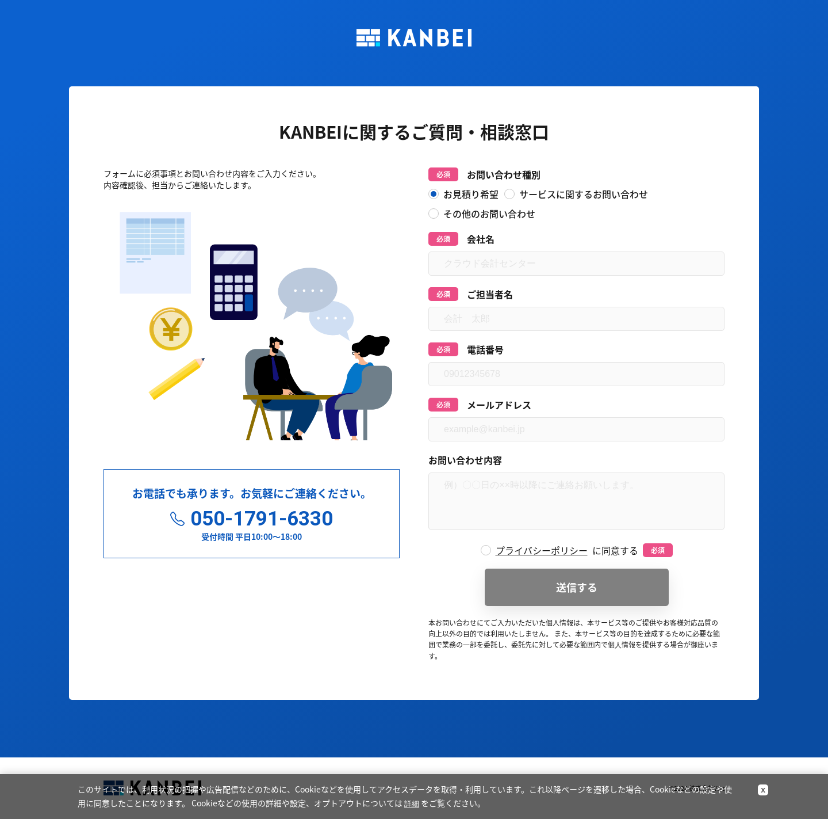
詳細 (411, 803)
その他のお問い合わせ (481, 213)
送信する (576, 587)
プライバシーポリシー (542, 550)
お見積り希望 (463, 194)
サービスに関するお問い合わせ (576, 194)
